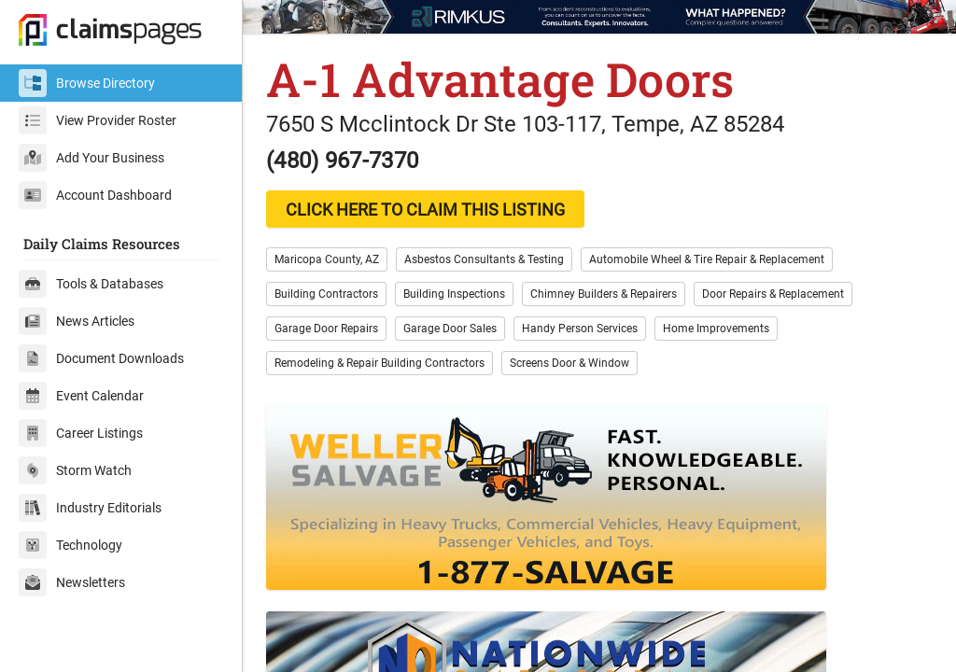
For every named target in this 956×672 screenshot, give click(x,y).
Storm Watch (75, 470)
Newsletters (72, 582)
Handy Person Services (580, 328)
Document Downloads (101, 358)
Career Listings (81, 433)
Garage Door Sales (450, 328)
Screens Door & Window (569, 363)
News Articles (76, 321)
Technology (70, 545)
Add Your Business (91, 158)
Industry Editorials (90, 508)
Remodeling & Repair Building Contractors (379, 363)
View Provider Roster (97, 120)
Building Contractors (326, 294)
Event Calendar (81, 396)
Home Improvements (716, 328)
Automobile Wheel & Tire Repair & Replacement (706, 259)
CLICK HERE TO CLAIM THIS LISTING (425, 209)
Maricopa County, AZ (326, 259)
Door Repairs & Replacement (773, 294)
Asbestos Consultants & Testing (484, 259)
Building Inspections (454, 294)
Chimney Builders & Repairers (603, 294)
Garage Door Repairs (326, 328)
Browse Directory (87, 83)
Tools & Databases (91, 284)
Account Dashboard (95, 195)
